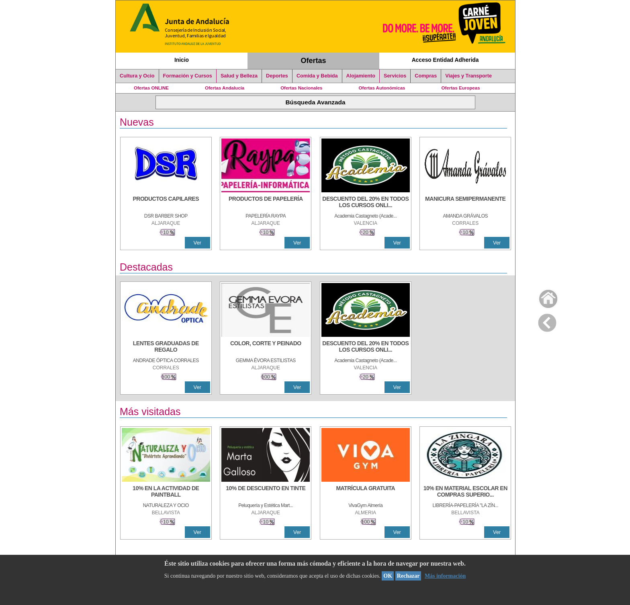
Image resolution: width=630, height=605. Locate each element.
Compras (426, 76)
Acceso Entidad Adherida (445, 60)
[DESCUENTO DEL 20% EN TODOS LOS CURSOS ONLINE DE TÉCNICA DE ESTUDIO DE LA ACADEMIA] (365, 203)
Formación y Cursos (187, 76)
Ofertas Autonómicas (381, 88)
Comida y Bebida (317, 76)
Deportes (277, 76)
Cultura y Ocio (137, 76)
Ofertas (313, 61)
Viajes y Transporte (468, 76)
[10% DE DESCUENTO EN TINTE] (265, 492)
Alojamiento (360, 76)
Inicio (181, 60)
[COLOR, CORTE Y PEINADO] (265, 347)
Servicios (395, 76)
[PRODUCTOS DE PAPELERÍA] (265, 203)
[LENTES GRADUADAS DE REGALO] (166, 347)
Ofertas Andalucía (224, 88)
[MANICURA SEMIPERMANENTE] (465, 203)
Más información (445, 576)
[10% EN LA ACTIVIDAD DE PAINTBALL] (166, 492)
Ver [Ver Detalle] (197, 243)
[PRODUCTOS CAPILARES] (166, 203)
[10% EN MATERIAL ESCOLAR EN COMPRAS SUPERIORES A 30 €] (465, 492)
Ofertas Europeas (461, 88)
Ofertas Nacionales (301, 88)
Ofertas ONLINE (151, 88)
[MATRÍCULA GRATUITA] (365, 492)
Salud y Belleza (239, 76)
